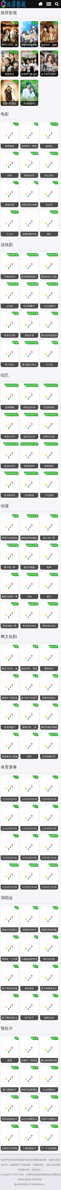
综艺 (5, 375)
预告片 (7, 1028)
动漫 (5, 506)
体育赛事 (9, 767)
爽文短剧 (9, 636)
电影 (5, 114)
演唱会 (7, 897)
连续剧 (7, 244)
